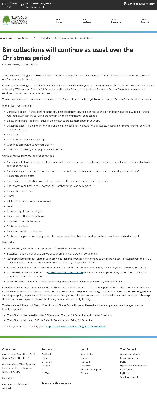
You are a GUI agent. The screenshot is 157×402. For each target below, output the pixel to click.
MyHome (124, 373)
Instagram (47, 361)
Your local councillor (130, 377)
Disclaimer (86, 365)
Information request (91, 369)
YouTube (46, 373)
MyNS (123, 361)
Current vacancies (129, 357)
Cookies (84, 357)
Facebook (46, 354)
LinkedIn (46, 365)
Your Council (145, 20)
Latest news (23, 38)
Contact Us (7, 377)
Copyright (85, 361)
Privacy (84, 373)
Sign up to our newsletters (141, 3)
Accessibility (87, 354)
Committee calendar (130, 354)
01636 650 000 (12, 5)
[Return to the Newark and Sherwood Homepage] (15, 19)
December (45, 38)
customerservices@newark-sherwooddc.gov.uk (39, 5)
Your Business (116, 20)
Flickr (44, 357)
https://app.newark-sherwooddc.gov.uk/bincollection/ (76, 326)
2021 (34, 38)
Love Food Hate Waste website (65, 272)
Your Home (59, 20)
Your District (87, 20)
